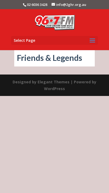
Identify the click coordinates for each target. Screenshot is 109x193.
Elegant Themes (54, 81)
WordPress (54, 88)
